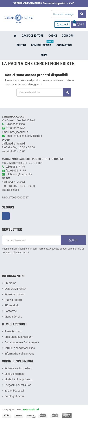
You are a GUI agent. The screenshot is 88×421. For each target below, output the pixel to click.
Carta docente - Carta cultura (21, 342)
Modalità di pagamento (18, 379)
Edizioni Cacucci (14, 390)
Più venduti (11, 305)
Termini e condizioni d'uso (19, 348)
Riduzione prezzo (14, 294)
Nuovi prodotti (13, 300)
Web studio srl (31, 409)
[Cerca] (68, 14)
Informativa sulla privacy (19, 353)
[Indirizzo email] (31, 240)
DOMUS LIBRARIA (15, 288)
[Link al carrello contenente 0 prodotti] (78, 24)
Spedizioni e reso (14, 374)
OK (73, 240)
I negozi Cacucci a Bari (17, 385)
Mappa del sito (13, 316)
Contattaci (10, 311)
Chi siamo (10, 283)
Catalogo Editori (14, 396)
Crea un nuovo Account (18, 337)
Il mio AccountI (13, 331)
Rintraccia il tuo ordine (17, 368)
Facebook (6, 216)
